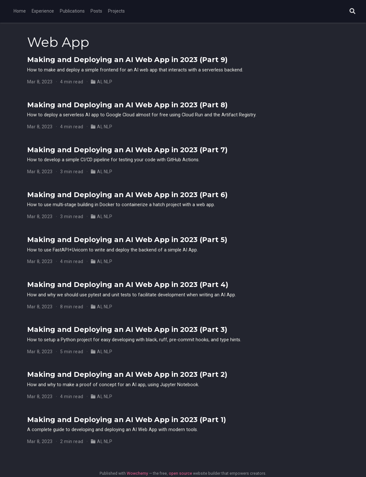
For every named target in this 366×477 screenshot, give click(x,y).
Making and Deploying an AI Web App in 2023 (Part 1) (126, 419)
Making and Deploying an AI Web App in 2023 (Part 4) (127, 284)
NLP (108, 81)
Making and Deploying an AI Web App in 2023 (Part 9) (127, 59)
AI (99, 81)
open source (180, 473)
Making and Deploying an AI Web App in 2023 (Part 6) (127, 194)
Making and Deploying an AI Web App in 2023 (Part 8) (127, 105)
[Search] (352, 11)
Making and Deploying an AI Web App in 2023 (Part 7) (127, 149)
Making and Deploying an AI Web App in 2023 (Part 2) (127, 374)
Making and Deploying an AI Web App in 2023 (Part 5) (127, 239)
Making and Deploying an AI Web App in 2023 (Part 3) (127, 329)
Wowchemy (137, 473)
